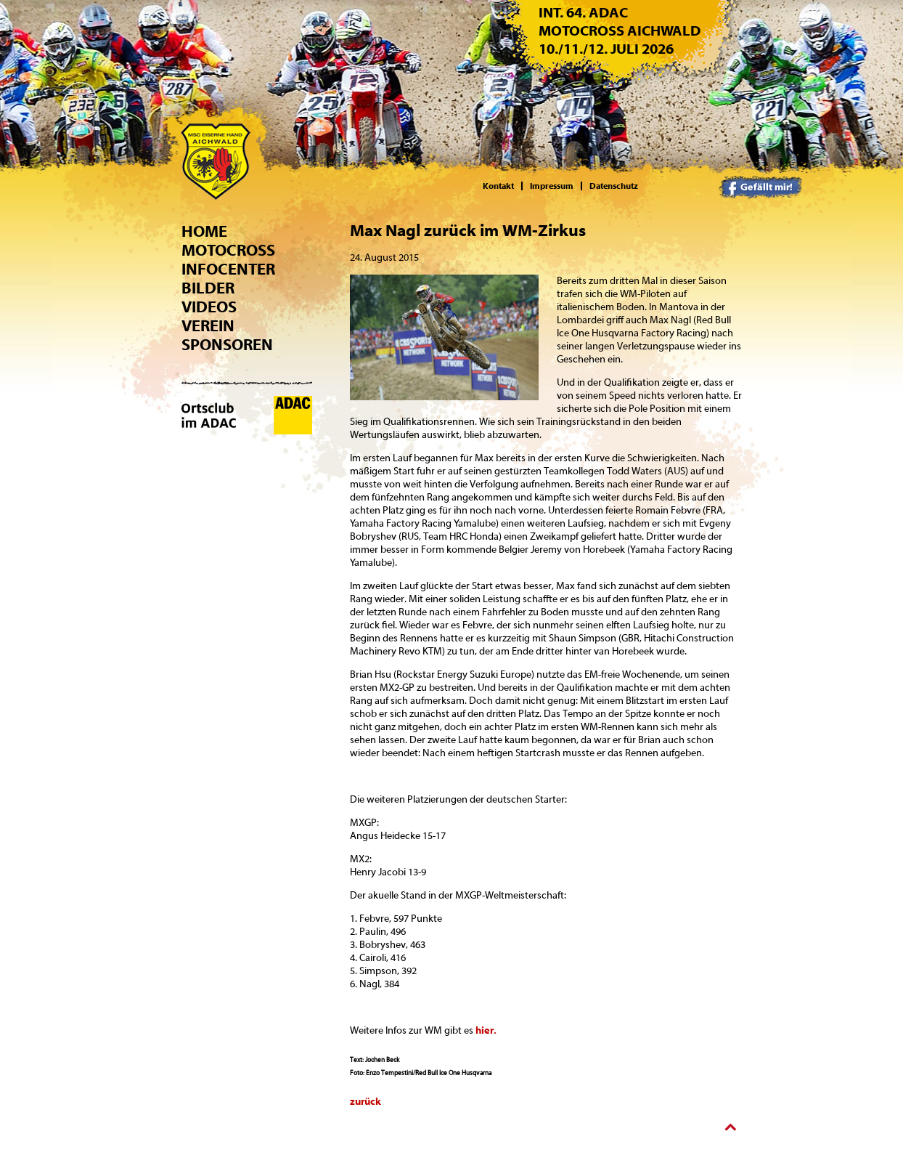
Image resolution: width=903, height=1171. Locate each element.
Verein (207, 326)
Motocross (228, 250)
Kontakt (498, 186)
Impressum (551, 186)
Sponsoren (227, 345)
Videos (209, 307)
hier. (486, 1031)
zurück (365, 1102)
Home (204, 231)
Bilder (207, 288)
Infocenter (228, 269)
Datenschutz (613, 186)
